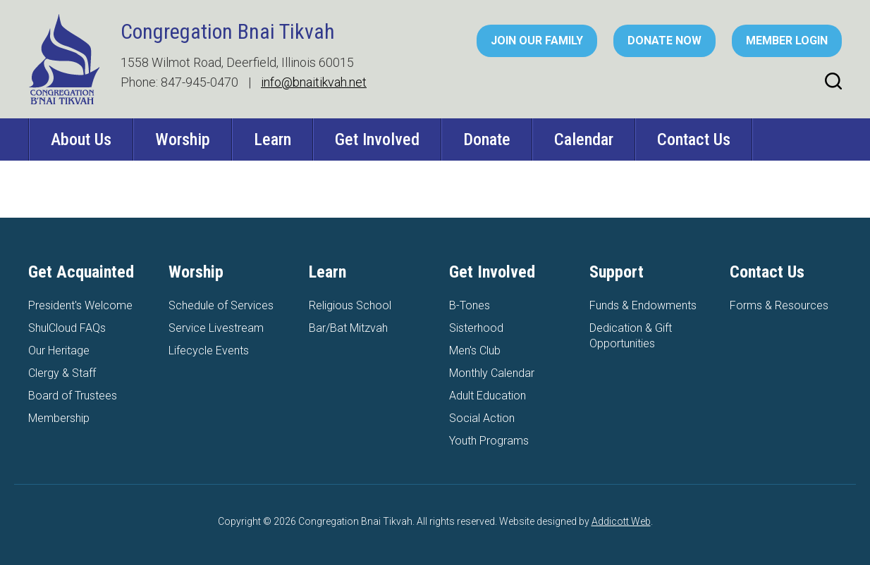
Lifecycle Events (209, 350)
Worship (182, 139)
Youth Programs (489, 440)
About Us (81, 139)
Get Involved (377, 139)
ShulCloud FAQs (67, 328)
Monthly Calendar (491, 373)
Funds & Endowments (643, 305)
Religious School (350, 305)
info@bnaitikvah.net (314, 82)
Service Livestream (216, 328)
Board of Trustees (72, 395)
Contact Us (693, 139)
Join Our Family (537, 40)
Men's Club (475, 350)
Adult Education (487, 395)
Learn (272, 139)
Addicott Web (621, 521)
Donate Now (664, 40)
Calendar (583, 139)
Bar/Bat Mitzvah (348, 328)
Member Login (787, 40)
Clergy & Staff (62, 373)
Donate (486, 139)
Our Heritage (59, 350)
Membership (59, 418)
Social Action (482, 418)
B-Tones (469, 305)
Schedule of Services (221, 305)
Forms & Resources (779, 305)
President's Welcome (80, 305)
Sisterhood (476, 328)
